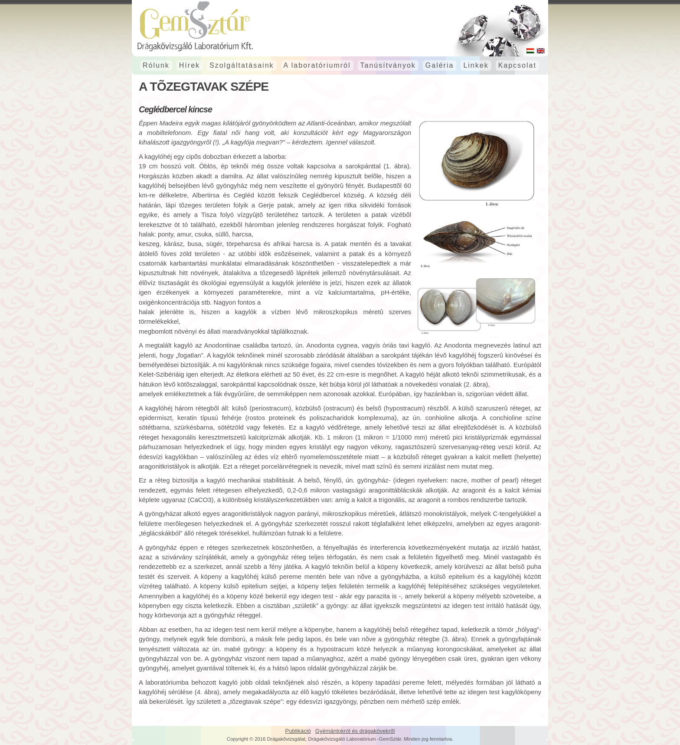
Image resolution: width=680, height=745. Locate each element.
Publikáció (298, 731)
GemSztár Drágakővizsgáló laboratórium (340, 26)
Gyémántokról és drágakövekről (355, 731)
